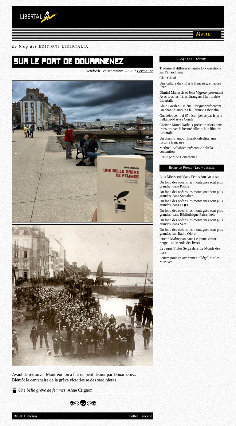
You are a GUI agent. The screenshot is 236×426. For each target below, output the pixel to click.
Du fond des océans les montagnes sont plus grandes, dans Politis (191, 184)
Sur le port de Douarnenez (178, 157)
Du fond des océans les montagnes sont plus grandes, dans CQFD (191, 203)
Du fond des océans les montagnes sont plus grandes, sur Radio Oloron (191, 232)
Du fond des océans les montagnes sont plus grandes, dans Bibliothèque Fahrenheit (191, 213)
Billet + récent (140, 416)
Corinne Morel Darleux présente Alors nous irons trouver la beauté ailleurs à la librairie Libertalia (190, 129)
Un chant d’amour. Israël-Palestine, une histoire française (187, 140)
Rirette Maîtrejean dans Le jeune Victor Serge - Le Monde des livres (187, 241)
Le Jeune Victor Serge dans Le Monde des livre (189, 250)
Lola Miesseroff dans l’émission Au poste (189, 177)
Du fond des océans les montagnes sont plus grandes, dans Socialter (191, 194)
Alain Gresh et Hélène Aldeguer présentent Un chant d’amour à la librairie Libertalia (190, 108)
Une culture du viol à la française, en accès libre (190, 85)
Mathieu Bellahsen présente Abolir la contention (186, 150)
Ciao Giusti (167, 78)
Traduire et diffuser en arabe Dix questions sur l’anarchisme (190, 70)
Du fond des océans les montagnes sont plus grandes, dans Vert (191, 222)
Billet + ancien (25, 416)
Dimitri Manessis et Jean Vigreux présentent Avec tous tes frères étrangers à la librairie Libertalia (191, 97)
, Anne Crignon (55, 390)
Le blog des (50, 46)
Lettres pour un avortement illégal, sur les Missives (189, 260)
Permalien (145, 71)
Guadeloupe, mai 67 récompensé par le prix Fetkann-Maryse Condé (190, 118)
